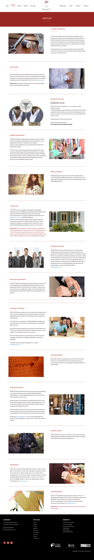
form (33, 342)
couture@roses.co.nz (23, 481)
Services (13, 6)
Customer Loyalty (67, 524)
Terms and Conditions (68, 531)
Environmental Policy (68, 526)
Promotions (63, 6)
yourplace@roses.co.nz (15, 217)
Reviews (26, 6)
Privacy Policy (66, 530)
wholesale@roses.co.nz (21, 416)
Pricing (19, 6)
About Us (86, 6)
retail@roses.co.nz (11, 529)
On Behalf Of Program (68, 522)
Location (78, 6)
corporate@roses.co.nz (56, 267)
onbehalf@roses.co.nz (15, 344)
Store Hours (36, 538)
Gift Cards (32, 6)
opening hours (40, 80)
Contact (35, 536)
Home (34, 522)
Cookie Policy (66, 528)
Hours (70, 6)
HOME (7, 6)
